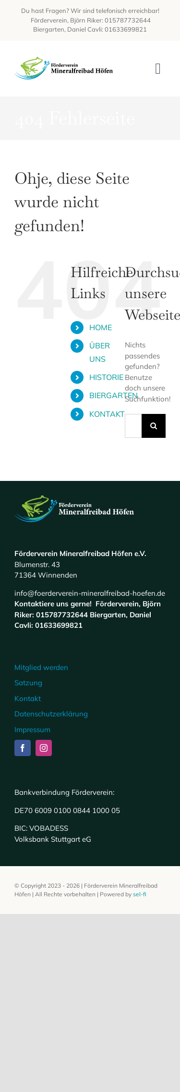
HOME (100, 327)
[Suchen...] (133, 426)
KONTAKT (107, 414)
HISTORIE (106, 377)
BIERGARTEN (113, 395)
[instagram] (44, 748)
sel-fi (139, 894)
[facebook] (22, 748)
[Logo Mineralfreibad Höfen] (63, 60)
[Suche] (154, 426)
